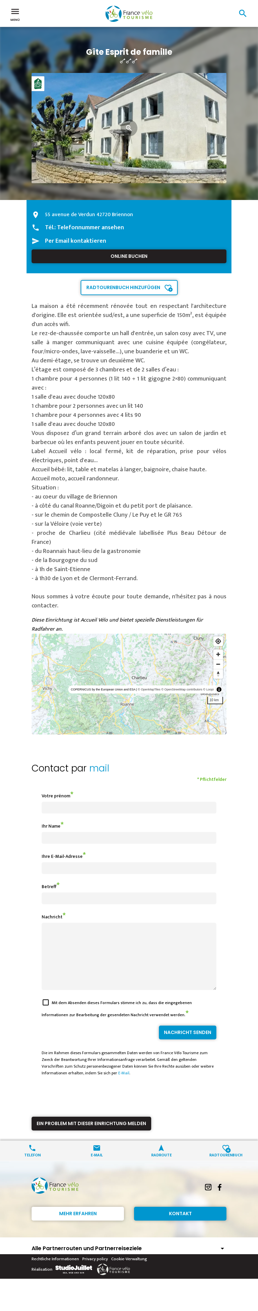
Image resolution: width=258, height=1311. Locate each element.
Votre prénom (56, 796)
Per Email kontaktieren (75, 241)
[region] (129, 684)
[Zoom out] (218, 664)
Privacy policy (95, 1271)
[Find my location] (218, 641)
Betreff (49, 886)
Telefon (32, 1166)
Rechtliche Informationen (55, 1271)
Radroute (161, 1166)
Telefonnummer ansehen (90, 228)
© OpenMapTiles (149, 689)
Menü (15, 14)
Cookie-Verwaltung (129, 1271)
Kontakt (180, 1225)
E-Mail (123, 1085)
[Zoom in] (218, 654)
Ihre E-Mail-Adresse (62, 856)
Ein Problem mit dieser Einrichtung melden (91, 1135)
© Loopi (208, 689)
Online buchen (129, 256)
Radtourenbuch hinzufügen (123, 287)
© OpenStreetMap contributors (181, 689)
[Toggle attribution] (219, 689)
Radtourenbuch (226, 1166)
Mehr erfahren (78, 1225)
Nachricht (52, 917)
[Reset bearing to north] (218, 674)
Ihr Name (51, 826)
